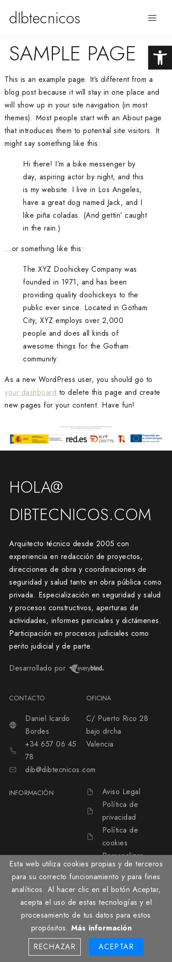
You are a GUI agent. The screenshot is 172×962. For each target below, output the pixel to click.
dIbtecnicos (44, 18)
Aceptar (116, 946)
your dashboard (30, 392)
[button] (160, 58)
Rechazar (54, 946)
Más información (101, 928)
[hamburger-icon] (152, 18)
